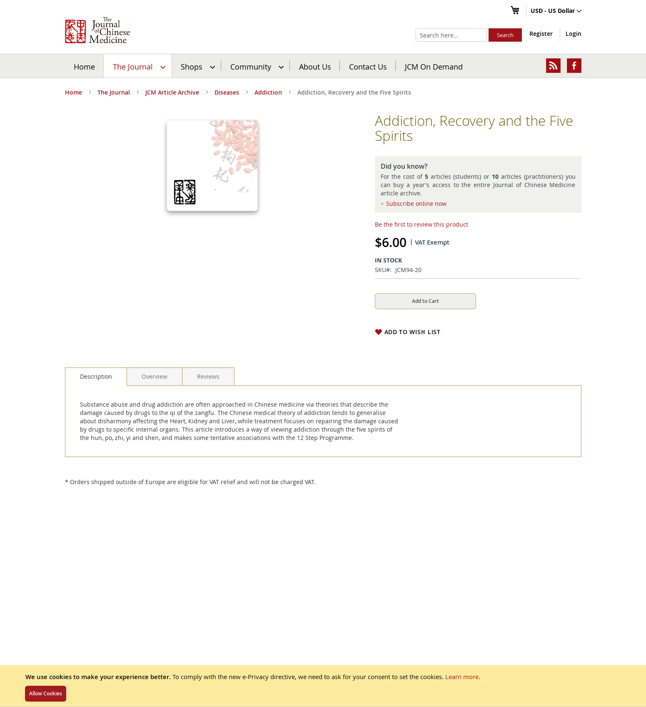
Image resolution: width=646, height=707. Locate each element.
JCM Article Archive (172, 92)
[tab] (96, 376)
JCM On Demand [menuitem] (434, 66)
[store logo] (97, 30)
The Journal (113, 92)
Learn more (462, 676)
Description (96, 376)
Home (84, 66)
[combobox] (451, 35)
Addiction (268, 92)
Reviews (208, 376)
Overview (154, 376)
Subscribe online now (416, 203)
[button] (556, 11)
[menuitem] (138, 66)
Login (573, 33)
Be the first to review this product (421, 224)
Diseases (227, 92)
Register (541, 33)
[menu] (323, 65)
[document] (323, 686)
